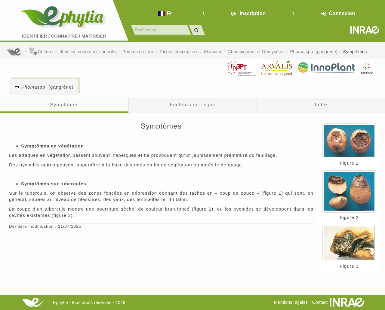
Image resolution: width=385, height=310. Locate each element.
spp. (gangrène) (47, 87)
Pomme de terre (138, 51)
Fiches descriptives (179, 51)
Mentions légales (291, 302)
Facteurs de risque (193, 104)
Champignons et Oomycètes (256, 51)
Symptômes (355, 51)
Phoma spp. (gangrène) (313, 51)
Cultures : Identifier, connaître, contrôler (73, 51)
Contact (320, 302)
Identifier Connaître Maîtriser (64, 35)
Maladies (213, 51)
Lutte (321, 104)
